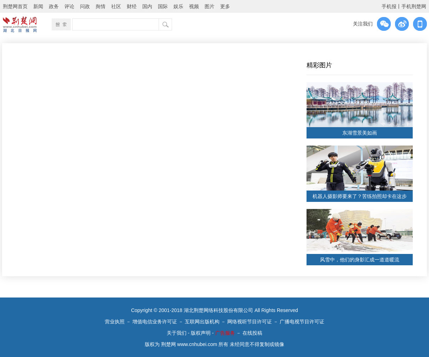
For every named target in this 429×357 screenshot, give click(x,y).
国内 (147, 6)
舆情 (100, 6)
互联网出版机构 (202, 321)
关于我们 (177, 333)
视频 (194, 6)
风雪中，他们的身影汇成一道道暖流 (359, 259)
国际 (163, 6)
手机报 (389, 6)
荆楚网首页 (15, 6)
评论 (69, 6)
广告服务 (225, 333)
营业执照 (115, 321)
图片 (209, 6)
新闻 (38, 6)
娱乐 (178, 6)
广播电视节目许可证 (302, 321)
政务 (54, 6)
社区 (116, 6)
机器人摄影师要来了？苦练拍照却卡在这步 (360, 196)
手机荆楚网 (413, 6)
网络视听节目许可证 (249, 321)
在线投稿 (252, 333)
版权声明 (201, 333)
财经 (132, 6)
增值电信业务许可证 (154, 321)
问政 (85, 6)
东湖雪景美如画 (359, 133)
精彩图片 (319, 65)
